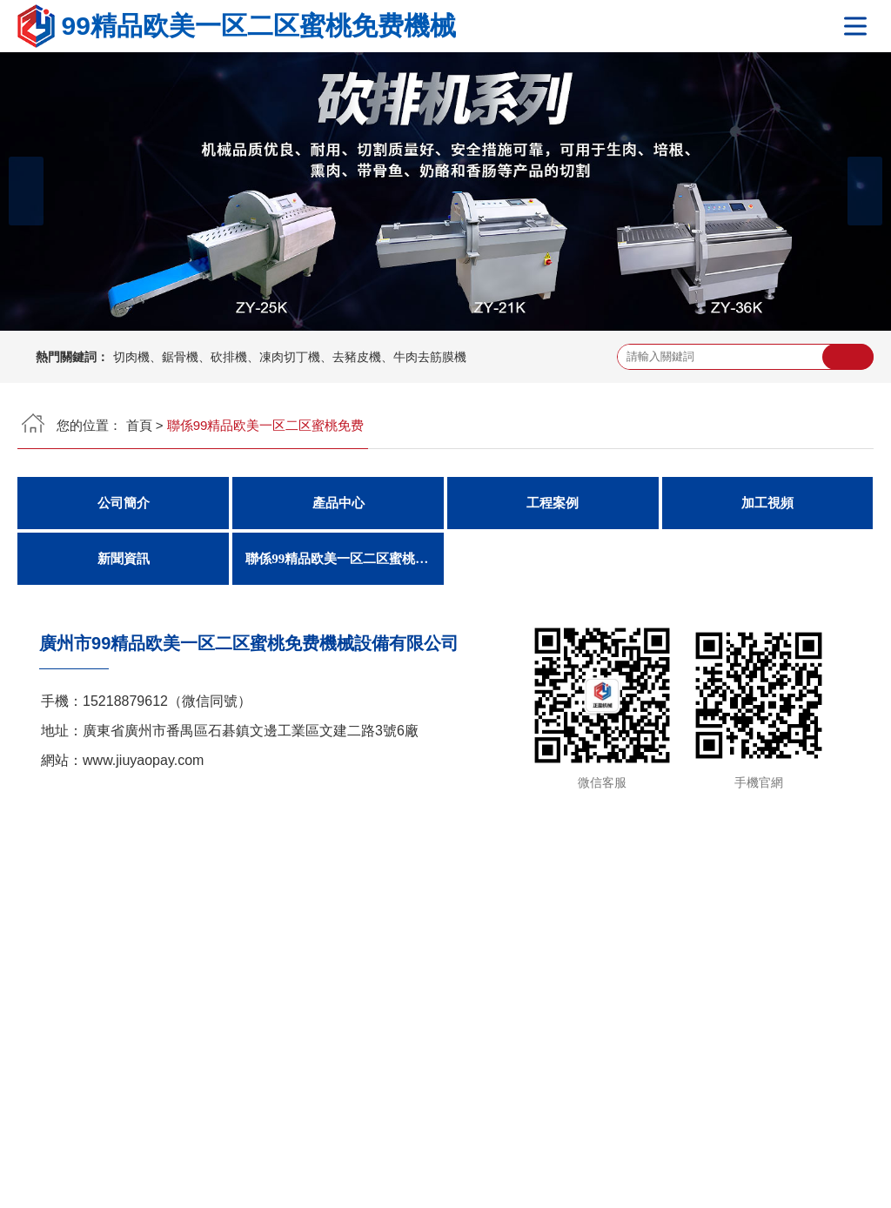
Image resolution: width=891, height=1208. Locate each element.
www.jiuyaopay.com (143, 760)
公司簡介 (123, 503)
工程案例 (552, 503)
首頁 (139, 425)
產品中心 (338, 503)
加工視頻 (767, 503)
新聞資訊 (123, 559)
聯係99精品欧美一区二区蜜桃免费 (343, 559)
